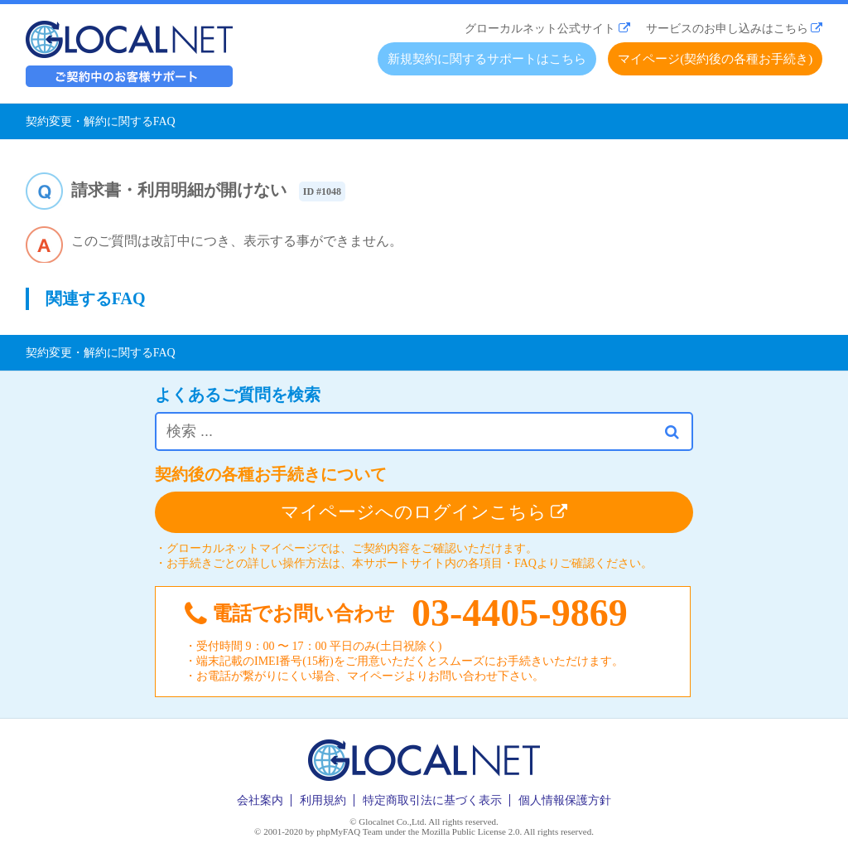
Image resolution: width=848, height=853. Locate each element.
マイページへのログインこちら (424, 512)
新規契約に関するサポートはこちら (487, 58)
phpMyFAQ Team (349, 831)
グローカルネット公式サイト (540, 28)
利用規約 (323, 800)
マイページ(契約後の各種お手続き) (715, 58)
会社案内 (260, 800)
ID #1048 (322, 191)
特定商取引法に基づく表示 (432, 800)
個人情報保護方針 (564, 800)
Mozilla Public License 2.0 (471, 831)
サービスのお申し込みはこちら (727, 28)
